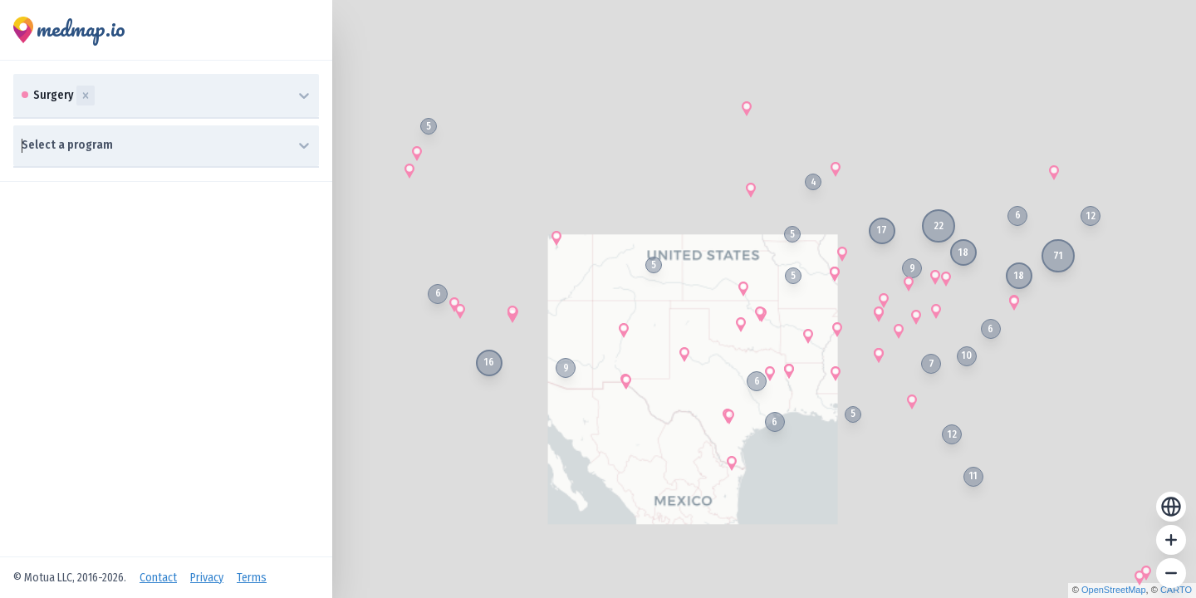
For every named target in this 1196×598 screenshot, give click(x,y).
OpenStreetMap (1113, 590)
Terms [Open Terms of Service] (252, 578)
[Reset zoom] (1171, 507)
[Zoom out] (1171, 573)
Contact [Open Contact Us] (158, 578)
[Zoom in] (1171, 540)
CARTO (1176, 590)
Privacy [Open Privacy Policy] (206, 578)
